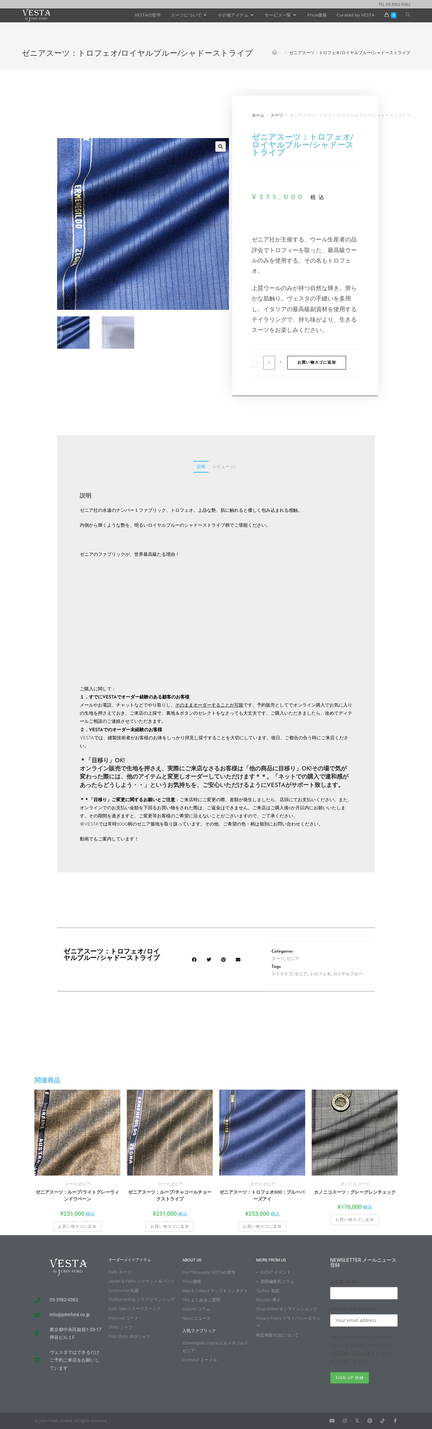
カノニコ (348, 1184)
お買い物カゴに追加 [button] (77, 1226)
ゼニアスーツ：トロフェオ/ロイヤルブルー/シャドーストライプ (350, 52)
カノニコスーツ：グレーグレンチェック (355, 1192)
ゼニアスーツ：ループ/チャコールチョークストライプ (169, 1195)
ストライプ (282, 974)
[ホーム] (274, 52)
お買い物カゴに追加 (316, 363)
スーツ (276, 115)
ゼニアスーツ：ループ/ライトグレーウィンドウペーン (77, 1195)
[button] (220, 146)
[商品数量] (269, 362)
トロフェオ (320, 974)
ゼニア (292, 959)
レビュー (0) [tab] (224, 466)
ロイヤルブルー (348, 974)
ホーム (258, 115)
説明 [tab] (201, 466)
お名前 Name (344, 1282)
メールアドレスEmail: (353, 1309)
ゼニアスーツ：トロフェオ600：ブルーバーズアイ (262, 1195)
